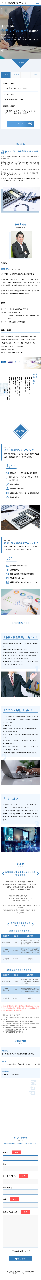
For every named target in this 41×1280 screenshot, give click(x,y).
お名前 (5, 1152)
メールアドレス (9, 1176)
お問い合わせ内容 (10, 1212)
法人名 (5, 1164)
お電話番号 (7, 1187)
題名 (5, 1199)
